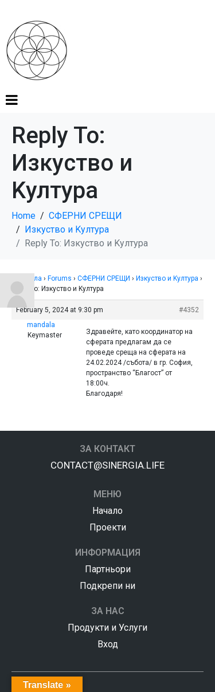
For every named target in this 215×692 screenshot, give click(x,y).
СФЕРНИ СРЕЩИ (103, 278)
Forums (60, 278)
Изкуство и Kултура (167, 278)
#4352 (189, 310)
